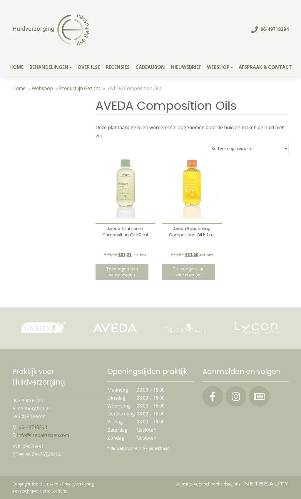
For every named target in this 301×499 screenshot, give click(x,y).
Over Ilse (89, 67)
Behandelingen (50, 67)
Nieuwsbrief (186, 67)
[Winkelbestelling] (248, 148)
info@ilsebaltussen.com (43, 435)
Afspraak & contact (265, 67)
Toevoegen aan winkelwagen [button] (122, 271)
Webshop (220, 67)
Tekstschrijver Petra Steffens (39, 491)
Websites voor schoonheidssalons (232, 484)
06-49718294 (270, 29)
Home (16, 67)
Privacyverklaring (78, 484)
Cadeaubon (150, 67)
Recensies (118, 67)
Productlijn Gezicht (79, 88)
